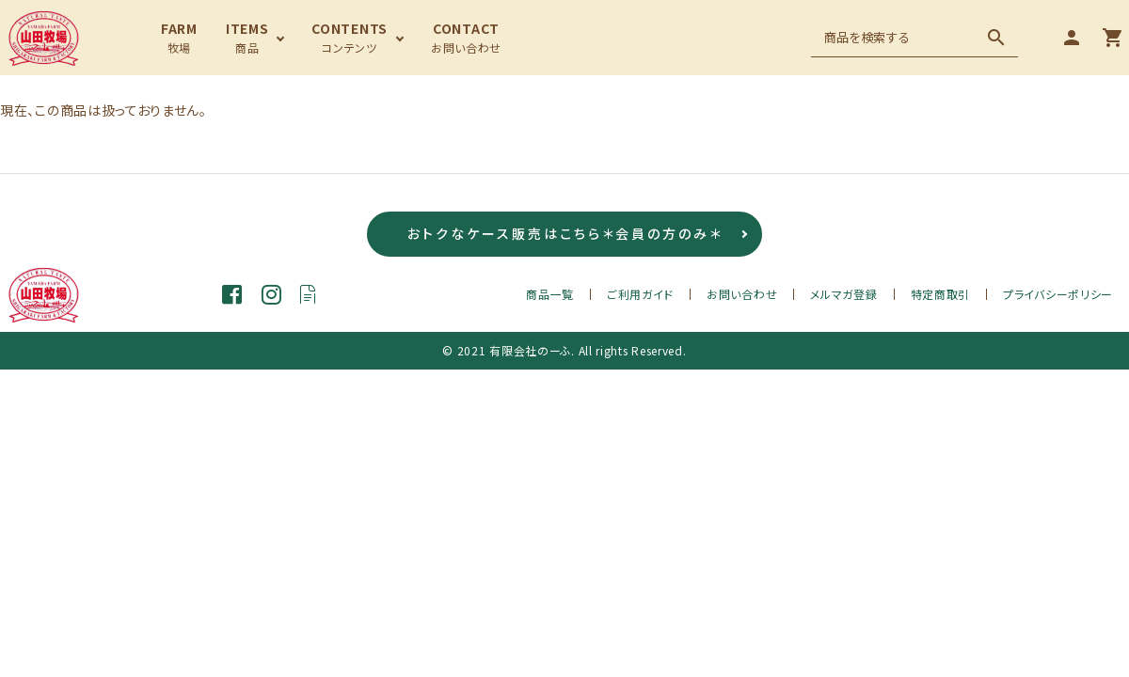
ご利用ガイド (640, 294)
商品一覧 (550, 294)
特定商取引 (941, 294)
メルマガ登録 (843, 294)
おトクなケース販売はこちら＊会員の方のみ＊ (565, 234)
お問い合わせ (742, 294)
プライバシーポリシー (1058, 294)
